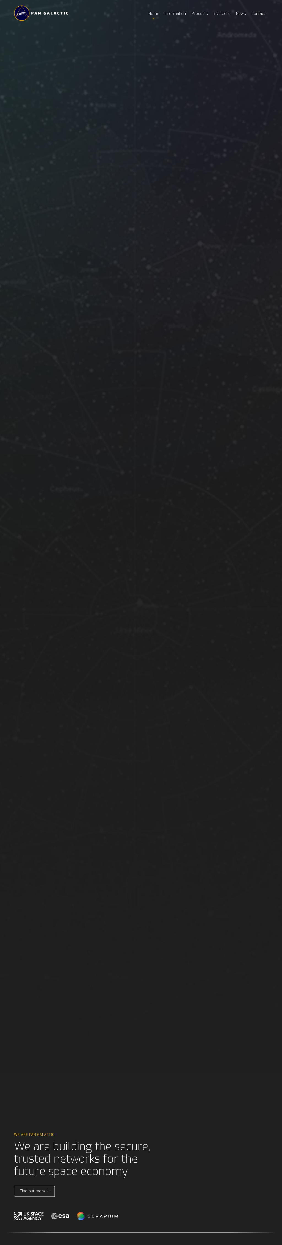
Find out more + (34, 1191)
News (241, 13)
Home (153, 13)
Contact (258, 13)
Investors (222, 13)
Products (199, 13)
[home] (41, 13)
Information (175, 13)
